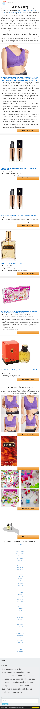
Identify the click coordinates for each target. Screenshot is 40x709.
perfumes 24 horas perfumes (15, 12)
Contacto (3, 662)
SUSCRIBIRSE (5, 704)
